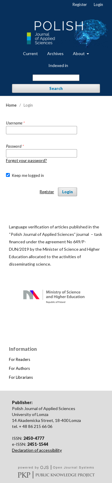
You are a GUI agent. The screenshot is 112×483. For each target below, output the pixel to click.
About (79, 53)
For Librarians (21, 377)
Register (80, 4)
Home (11, 105)
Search (56, 88)
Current (30, 53)
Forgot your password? (26, 160)
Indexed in (58, 65)
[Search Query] (56, 77)
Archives (55, 53)
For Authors (19, 368)
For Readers (19, 359)
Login (98, 4)
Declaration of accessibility (37, 450)
